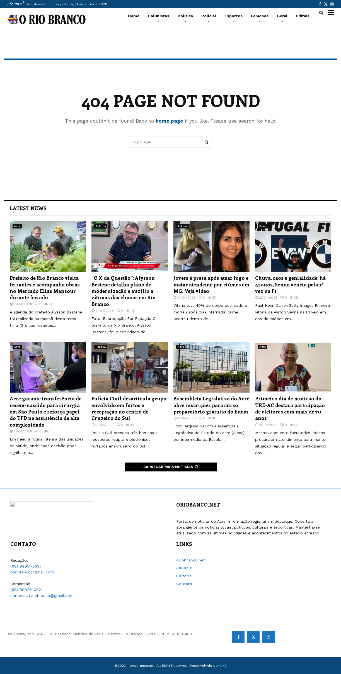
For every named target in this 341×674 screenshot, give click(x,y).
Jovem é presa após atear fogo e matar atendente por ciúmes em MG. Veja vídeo (211, 284)
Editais (302, 16)
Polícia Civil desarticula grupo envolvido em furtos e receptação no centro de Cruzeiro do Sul (128, 408)
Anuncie (184, 568)
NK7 (223, 666)
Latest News (28, 208)
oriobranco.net (190, 560)
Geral (282, 16)
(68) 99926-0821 (26, 589)
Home (133, 16)
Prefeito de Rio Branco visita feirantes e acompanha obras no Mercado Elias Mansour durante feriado (45, 287)
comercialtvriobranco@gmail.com (42, 595)
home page (169, 121)
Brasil (263, 226)
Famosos (260, 16)
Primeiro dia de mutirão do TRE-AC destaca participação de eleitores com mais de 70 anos (290, 408)
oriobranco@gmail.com (32, 572)
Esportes (233, 16)
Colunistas (158, 16)
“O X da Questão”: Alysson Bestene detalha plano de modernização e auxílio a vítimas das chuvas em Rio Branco (123, 290)
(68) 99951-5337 (26, 566)
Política (185, 16)
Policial (208, 16)
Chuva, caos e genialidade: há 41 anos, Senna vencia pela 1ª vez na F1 (290, 284)
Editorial (184, 576)
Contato (184, 583)
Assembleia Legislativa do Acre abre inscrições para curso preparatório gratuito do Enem (211, 405)
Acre (17, 226)
